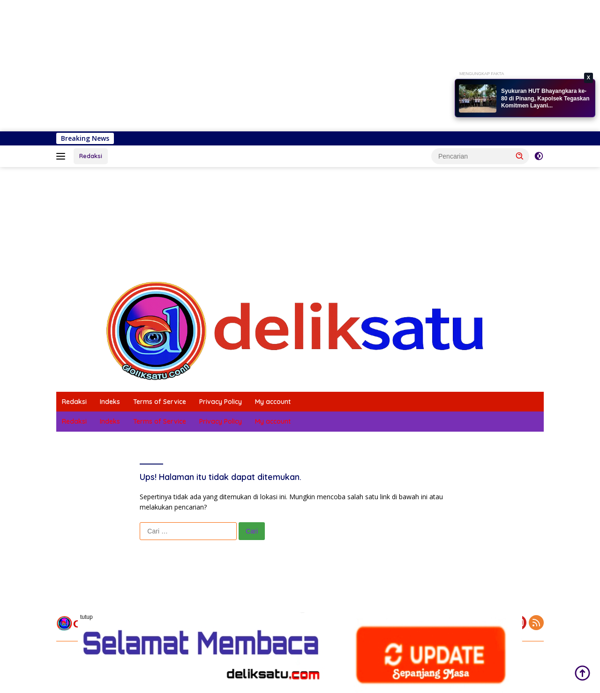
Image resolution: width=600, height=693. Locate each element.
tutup (86, 617)
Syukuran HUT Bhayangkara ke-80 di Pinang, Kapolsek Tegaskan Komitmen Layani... (545, 98)
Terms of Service (159, 401)
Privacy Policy (220, 401)
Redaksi (90, 156)
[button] (519, 155)
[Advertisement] (281, 65)
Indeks (110, 401)
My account (273, 401)
